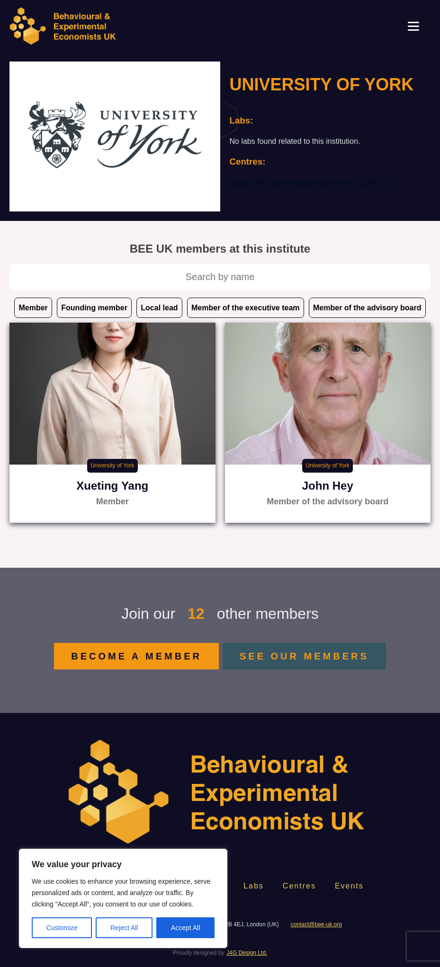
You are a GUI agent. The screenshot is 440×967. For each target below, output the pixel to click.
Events (349, 886)
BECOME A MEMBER (136, 656)
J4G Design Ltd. (246, 952)
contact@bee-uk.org (316, 924)
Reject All (124, 928)
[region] (123, 898)
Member (32, 308)
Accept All (185, 928)
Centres (299, 886)
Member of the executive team (245, 308)
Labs (253, 886)
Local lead (159, 308)
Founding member (94, 308)
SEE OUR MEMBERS (304, 656)
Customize (62, 928)
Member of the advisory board (367, 308)
